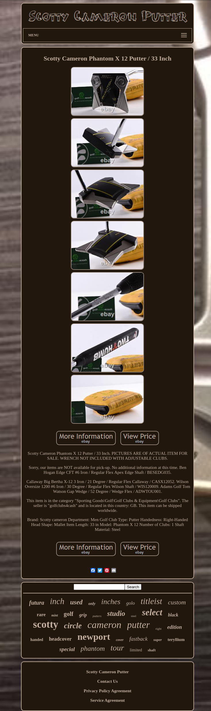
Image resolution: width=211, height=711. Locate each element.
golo (130, 603)
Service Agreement (107, 700)
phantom (93, 648)
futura (36, 602)
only (92, 603)
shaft (151, 650)
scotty (45, 624)
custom (177, 602)
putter (138, 625)
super (157, 640)
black (173, 614)
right (158, 628)
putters (97, 616)
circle (72, 625)
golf (68, 613)
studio (116, 613)
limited (136, 650)
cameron (104, 624)
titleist (151, 601)
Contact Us (107, 681)
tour (117, 647)
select (152, 612)
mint (55, 615)
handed (37, 640)
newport (93, 636)
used (76, 602)
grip (83, 614)
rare (41, 614)
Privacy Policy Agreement (108, 691)
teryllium (176, 639)
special (67, 649)
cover (120, 640)
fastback (138, 639)
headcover (60, 639)
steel (133, 616)
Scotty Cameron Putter (107, 671)
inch (57, 601)
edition (174, 627)
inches (110, 601)
